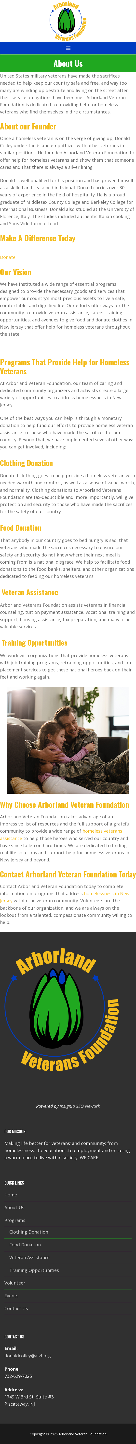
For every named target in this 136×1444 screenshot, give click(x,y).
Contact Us (16, 1308)
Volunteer (14, 1283)
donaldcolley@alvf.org (27, 1356)
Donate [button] (7, 257)
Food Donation (25, 1245)
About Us (14, 1207)
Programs (15, 1220)
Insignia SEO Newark (80, 1106)
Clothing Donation (28, 1232)
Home (10, 1195)
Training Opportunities (34, 1270)
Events (11, 1296)
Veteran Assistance (29, 1257)
